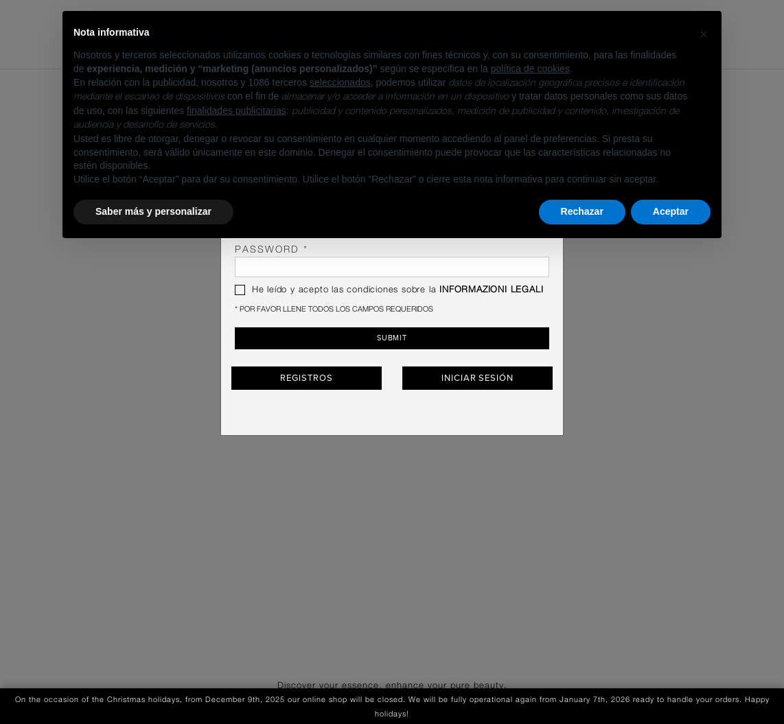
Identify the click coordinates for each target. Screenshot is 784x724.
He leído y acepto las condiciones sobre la (389, 290)
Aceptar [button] (671, 211)
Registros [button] (306, 377)
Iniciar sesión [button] (477, 377)
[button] (704, 33)
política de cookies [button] (530, 68)
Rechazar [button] (582, 211)
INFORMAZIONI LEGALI (491, 289)
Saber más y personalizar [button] (153, 211)
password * (392, 261)
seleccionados (340, 82)
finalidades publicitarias (236, 110)
